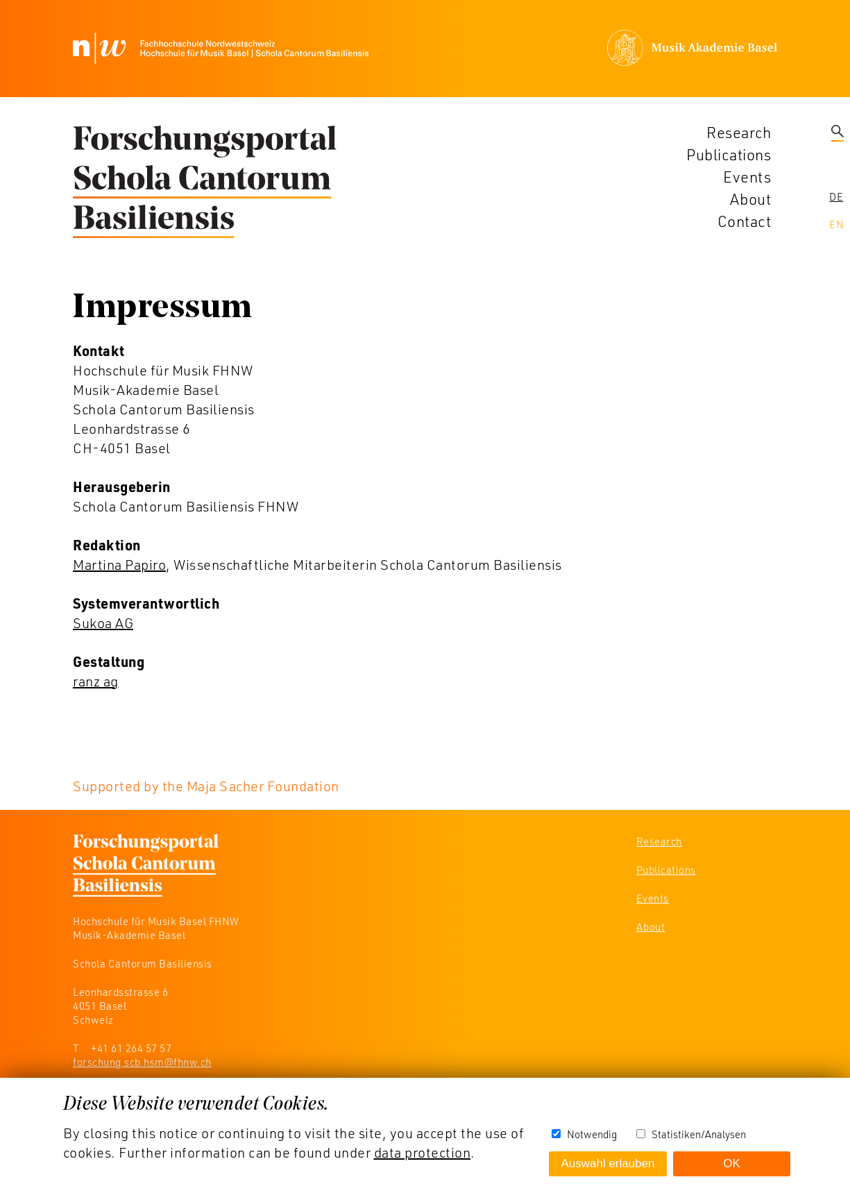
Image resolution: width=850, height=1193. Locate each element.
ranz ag (96, 681)
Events (747, 177)
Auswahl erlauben (607, 1163)
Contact (744, 221)
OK (731, 1163)
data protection (422, 1152)
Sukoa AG (103, 623)
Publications (728, 154)
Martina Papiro (119, 564)
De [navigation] (836, 196)
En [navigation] (836, 224)
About (751, 199)
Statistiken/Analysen (699, 1134)
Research (738, 132)
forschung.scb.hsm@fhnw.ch (142, 1062)
